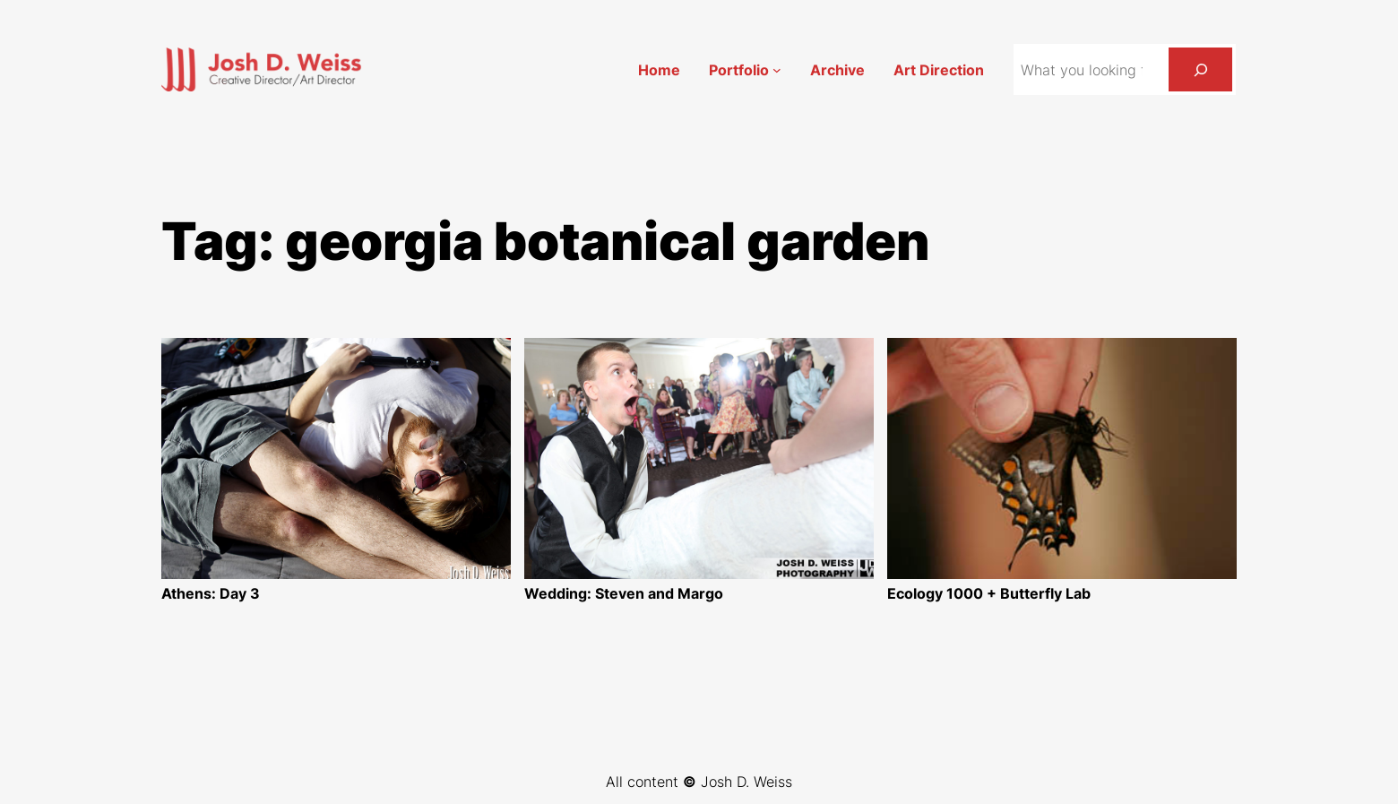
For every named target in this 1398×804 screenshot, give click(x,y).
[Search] (1200, 69)
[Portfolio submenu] (776, 69)
